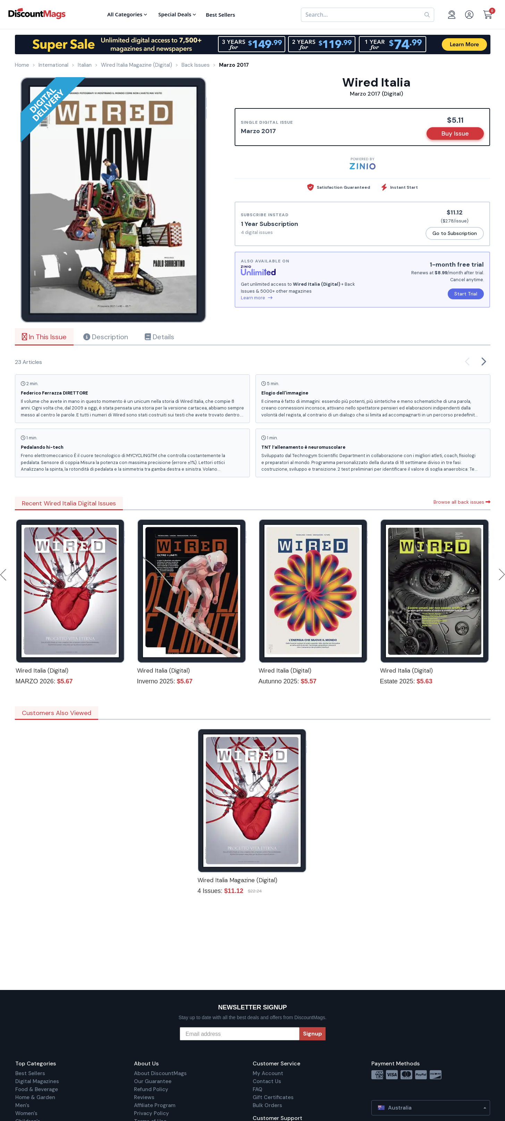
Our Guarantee (152, 1081)
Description (105, 336)
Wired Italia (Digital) (42, 670)
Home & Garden (35, 1097)
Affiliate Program (154, 1105)
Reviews (144, 1097)
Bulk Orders (267, 1105)
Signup (312, 1033)
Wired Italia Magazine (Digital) (237, 880)
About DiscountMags (160, 1073)
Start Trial (465, 294)
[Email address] (240, 1033)
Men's (22, 1105)
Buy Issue (455, 133)
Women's (26, 1113)
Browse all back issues (462, 502)
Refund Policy (151, 1089)
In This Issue (44, 336)
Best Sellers (30, 1073)
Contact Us (267, 1081)
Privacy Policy (151, 1113)
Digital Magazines (37, 1081)
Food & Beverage (36, 1089)
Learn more (256, 298)
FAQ (257, 1089)
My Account (268, 1073)
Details (159, 336)
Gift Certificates (273, 1097)
